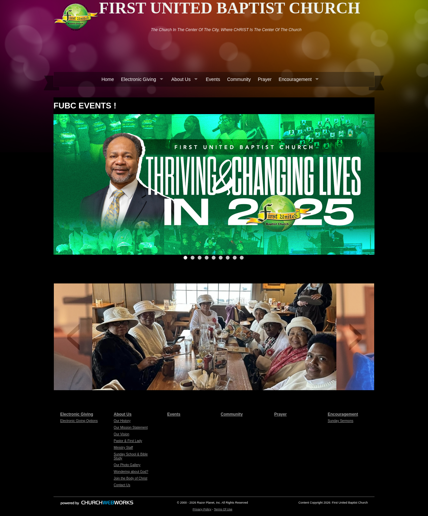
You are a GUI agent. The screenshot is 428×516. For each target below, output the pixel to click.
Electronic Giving (138, 79)
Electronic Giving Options (79, 421)
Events (213, 79)
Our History (122, 421)
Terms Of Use (223, 509)
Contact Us (122, 485)
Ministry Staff (123, 447)
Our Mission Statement (131, 427)
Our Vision (121, 434)
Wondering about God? (131, 472)
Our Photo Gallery (127, 465)
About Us (181, 79)
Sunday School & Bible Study (131, 456)
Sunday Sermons (340, 421)
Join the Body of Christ (130, 478)
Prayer (265, 79)
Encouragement (295, 79)
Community (239, 79)
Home (107, 79)
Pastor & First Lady (128, 441)
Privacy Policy (202, 509)
